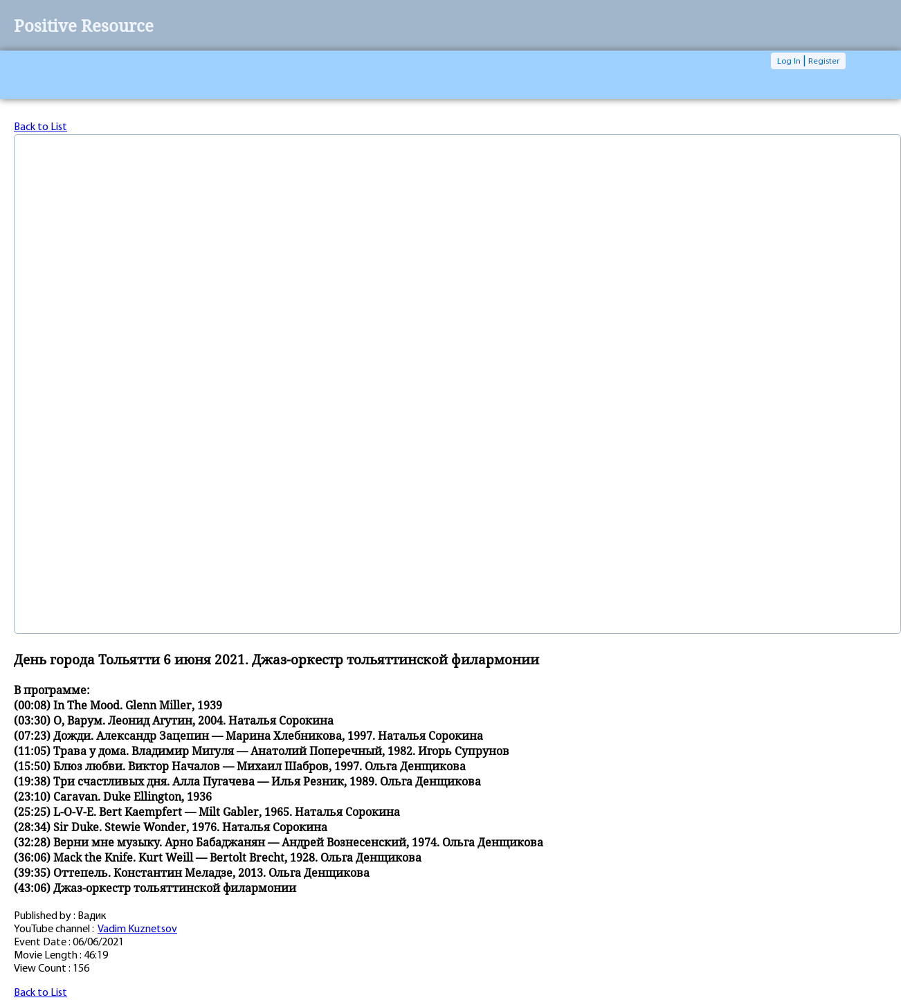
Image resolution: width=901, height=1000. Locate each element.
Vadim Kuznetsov (137, 929)
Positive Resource (84, 25)
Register (823, 61)
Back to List (40, 127)
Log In (789, 61)
